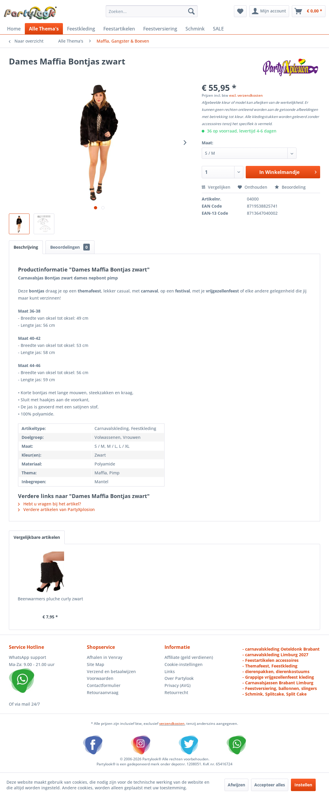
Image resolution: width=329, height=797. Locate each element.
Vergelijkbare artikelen (37, 537)
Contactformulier (103, 685)
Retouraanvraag (102, 692)
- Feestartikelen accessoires (270, 660)
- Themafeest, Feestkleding (269, 666)
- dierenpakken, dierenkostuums (276, 671)
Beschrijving (26, 247)
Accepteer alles (269, 785)
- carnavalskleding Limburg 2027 (275, 654)
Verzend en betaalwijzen (111, 671)
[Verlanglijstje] (240, 11)
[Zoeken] (191, 11)
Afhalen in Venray (104, 657)
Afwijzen (236, 785)
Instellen (303, 785)
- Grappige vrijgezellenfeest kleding (278, 677)
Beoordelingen (70, 247)
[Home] (14, 28)
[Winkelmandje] (308, 11)
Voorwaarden (100, 678)
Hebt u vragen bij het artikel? (49, 504)
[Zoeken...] (152, 11)
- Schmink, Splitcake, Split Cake (274, 694)
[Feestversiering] (160, 28)
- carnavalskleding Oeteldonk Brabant (281, 649)
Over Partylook (179, 678)
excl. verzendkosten (246, 95)
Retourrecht (176, 692)
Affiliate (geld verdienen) (188, 657)
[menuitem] (152, 11)
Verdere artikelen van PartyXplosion (56, 509)
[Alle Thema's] (44, 28)
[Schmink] (195, 28)
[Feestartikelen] (119, 28)
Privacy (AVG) (177, 685)
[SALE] (218, 28)
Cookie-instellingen (183, 664)
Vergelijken (216, 187)
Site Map (95, 664)
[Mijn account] (269, 11)
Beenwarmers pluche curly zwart (50, 599)
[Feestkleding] (81, 28)
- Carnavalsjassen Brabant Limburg (277, 683)
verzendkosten (172, 723)
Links (169, 671)
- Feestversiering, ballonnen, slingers (279, 688)
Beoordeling (290, 187)
